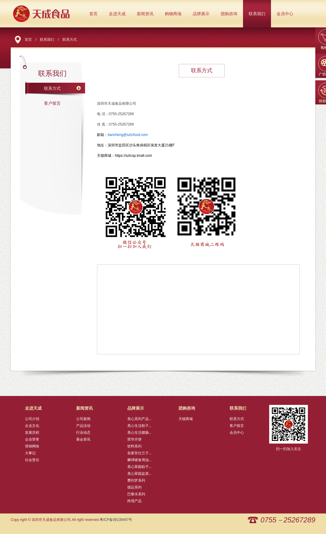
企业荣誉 (32, 439)
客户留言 (52, 103)
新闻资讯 (145, 13)
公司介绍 (32, 419)
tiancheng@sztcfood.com (128, 135)
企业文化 (32, 426)
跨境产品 (134, 501)
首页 (93, 13)
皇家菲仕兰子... (139, 453)
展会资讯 (83, 439)
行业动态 (83, 432)
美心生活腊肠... (139, 432)
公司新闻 (83, 419)
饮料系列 (134, 446)
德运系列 (134, 487)
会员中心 (285, 13)
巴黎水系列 (136, 494)
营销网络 (32, 446)
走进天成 (117, 13)
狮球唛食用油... (139, 460)
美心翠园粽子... (139, 467)
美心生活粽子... (139, 426)
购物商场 (173, 13)
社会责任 (32, 460)
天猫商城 (185, 419)
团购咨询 (229, 13)
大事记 (30, 453)
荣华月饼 (134, 439)
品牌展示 (201, 13)
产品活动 (83, 426)
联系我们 (257, 13)
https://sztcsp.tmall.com (133, 156)
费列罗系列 (136, 480)
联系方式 (52, 88)
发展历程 (32, 432)
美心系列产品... (139, 419)
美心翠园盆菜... (139, 474)
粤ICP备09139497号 (116, 520)
